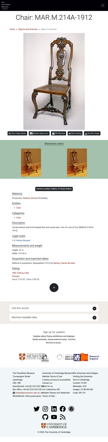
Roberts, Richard (31, 198)
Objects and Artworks (28, 29)
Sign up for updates (54, 332)
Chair (18, 208)
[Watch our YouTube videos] (54, 417)
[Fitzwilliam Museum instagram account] (45, 408)
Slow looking (75, 133)
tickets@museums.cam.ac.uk (29, 393)
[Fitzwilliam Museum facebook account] (54, 408)
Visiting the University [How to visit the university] (82, 376)
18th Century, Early (20, 273)
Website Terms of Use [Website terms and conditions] (52, 376)
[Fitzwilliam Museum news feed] (63, 417)
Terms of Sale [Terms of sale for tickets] (48, 396)
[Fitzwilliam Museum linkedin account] (63, 408)
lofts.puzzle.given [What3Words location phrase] (33, 396)
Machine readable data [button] (24, 317)
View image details (17, 133)
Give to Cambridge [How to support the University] (81, 380)
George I (16, 276)
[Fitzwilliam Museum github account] (45, 417)
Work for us (47, 386)
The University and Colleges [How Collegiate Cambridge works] (85, 373)
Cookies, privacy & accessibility (56, 380)
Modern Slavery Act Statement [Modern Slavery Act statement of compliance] (56, 393)
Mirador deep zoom (39, 133)
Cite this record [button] (20, 308)
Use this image (92, 133)
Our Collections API (51, 389)
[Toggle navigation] (102, 5)
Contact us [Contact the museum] (47, 383)
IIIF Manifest (58, 133)
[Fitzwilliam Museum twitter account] (37, 408)
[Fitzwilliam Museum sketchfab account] (71, 408)
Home (12, 29)
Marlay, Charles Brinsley (64, 263)
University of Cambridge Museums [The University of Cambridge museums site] (58, 373)
